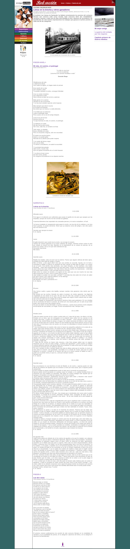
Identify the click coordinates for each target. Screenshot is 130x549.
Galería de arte (76, 3)
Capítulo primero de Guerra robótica (103, 38)
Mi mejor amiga (101, 28)
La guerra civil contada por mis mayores (103, 33)
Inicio (62, 3)
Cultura (68, 3)
